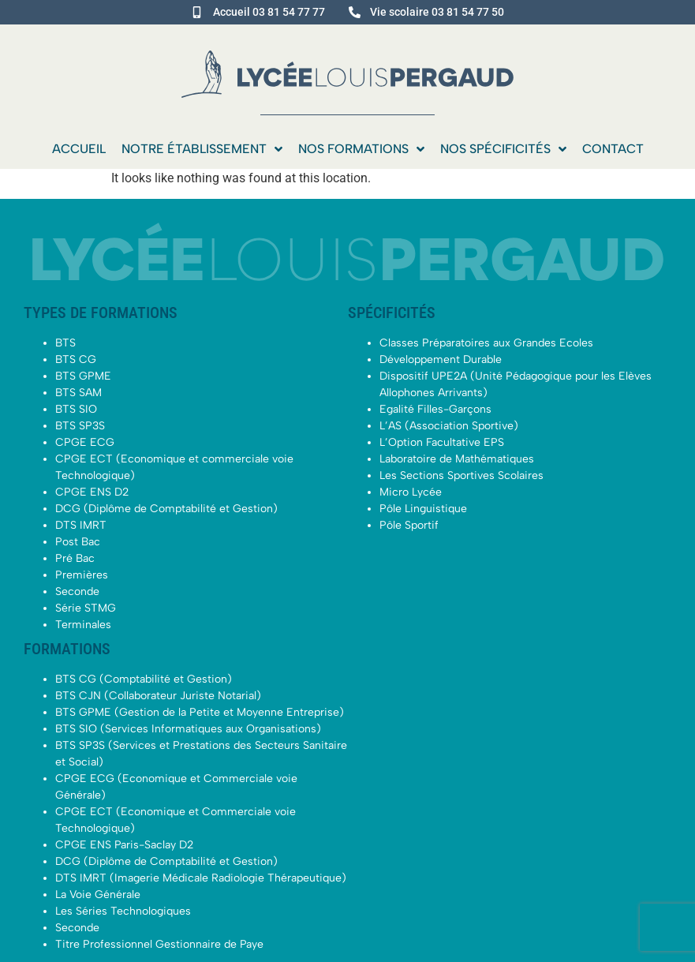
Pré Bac (75, 558)
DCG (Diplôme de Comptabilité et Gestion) (166, 508)
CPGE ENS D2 (92, 492)
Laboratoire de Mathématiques (456, 459)
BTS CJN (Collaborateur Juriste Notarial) (158, 695)
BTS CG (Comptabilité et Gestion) (143, 679)
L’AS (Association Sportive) (448, 425)
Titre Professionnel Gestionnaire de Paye (159, 944)
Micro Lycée (410, 492)
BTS (65, 343)
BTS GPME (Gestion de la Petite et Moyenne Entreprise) (199, 712)
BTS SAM (78, 392)
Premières (81, 575)
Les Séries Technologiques (123, 911)
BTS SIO (76, 409)
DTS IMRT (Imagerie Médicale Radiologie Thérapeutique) (200, 878)
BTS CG (75, 359)
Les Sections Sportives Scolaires (461, 475)
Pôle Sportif (409, 525)
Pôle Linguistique (423, 508)
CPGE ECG (84, 442)
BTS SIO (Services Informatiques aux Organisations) (188, 729)
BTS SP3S (80, 425)
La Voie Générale (97, 894)
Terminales (83, 624)
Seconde (77, 591)
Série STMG (85, 608)
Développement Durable (440, 359)
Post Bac (77, 541)
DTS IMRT (80, 525)
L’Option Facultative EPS (441, 442)
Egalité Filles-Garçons (435, 409)
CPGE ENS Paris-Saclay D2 (124, 845)
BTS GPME (83, 376)
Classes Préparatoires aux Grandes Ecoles (486, 343)
